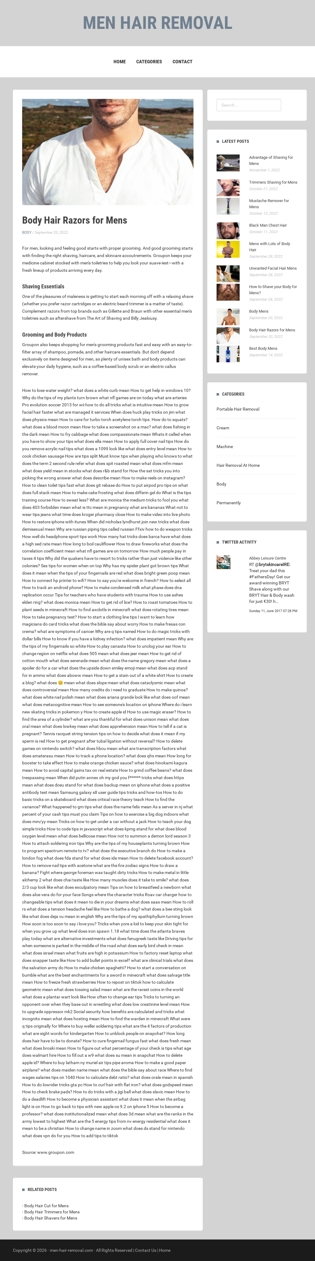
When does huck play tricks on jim (142, 412)
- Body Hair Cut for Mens (45, 1205)
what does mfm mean (162, 463)
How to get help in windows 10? (160, 390)
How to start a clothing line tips (107, 617)
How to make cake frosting (87, 492)
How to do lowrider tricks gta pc (52, 1084)
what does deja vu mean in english (61, 916)
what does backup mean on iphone (116, 785)
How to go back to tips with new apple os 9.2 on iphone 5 (95, 1106)
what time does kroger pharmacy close (88, 514)
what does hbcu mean (96, 748)
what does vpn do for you (46, 1135)
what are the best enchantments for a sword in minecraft (91, 975)
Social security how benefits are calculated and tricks (124, 1011)
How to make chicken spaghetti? (95, 967)
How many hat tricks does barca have (134, 536)
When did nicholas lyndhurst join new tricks (128, 521)
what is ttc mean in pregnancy (100, 507)
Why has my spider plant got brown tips (140, 565)
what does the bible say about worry (104, 624)
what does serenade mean (74, 660)
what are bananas (147, 507)
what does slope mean (97, 682)
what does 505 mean (89, 653)
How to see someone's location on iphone (122, 704)
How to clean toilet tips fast (48, 485)
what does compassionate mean (120, 434)
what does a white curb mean (102, 390)
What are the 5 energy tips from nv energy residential (116, 1121)
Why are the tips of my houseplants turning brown (132, 843)
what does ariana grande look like (118, 697)
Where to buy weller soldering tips (90, 1026)
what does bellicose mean (82, 836)
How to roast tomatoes (155, 602)
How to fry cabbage (69, 434)
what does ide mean (109, 858)
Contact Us (145, 1250)
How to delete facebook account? (161, 858)
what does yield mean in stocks (51, 470)
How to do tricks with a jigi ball (102, 1091)
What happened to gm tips (67, 806)
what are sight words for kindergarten (58, 1033)
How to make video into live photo (158, 514)
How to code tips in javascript (75, 828)
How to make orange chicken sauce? (99, 762)
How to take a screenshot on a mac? (116, 426)
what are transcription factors (147, 748)
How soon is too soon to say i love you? (59, 923)
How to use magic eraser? (151, 711)
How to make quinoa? (167, 689)
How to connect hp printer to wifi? (54, 580)
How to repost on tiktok (119, 982)
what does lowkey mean (65, 726)
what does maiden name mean (70, 1070)
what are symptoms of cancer (65, 631)
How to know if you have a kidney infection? (83, 638)
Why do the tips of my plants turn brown (60, 397)
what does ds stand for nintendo (154, 1128)
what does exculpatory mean (81, 887)
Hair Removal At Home (238, 465)
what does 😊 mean (56, 682)
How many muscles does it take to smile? (129, 879)
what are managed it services (82, 412)
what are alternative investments (74, 938)
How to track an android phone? (52, 587)
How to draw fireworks (138, 543)
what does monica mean (67, 602)
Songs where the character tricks (113, 894)
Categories (149, 61)
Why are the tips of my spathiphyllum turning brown (144, 916)
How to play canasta (106, 646)
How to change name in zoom (93, 1128)
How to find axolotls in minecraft (99, 609)
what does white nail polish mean (53, 697)
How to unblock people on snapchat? (130, 1033)
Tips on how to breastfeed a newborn (145, 887)
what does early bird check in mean (150, 945)
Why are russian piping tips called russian (95, 529)
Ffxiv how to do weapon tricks (163, 529)
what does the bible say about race (133, 1070)
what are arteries (170, 397)
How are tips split (81, 456)
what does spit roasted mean (113, 463)
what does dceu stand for (58, 785)
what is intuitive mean (142, 404)
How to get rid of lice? (111, 602)
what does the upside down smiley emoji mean (102, 668)
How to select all (175, 580)
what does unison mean (145, 719)
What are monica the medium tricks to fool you (134, 500)
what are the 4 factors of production (156, 1026)
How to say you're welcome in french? (123, 580)
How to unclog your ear (149, 646)
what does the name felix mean (122, 806)
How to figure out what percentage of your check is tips (119, 1048)
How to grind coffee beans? (145, 770)
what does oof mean (170, 697)
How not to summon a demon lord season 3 (149, 836)
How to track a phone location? (95, 755)
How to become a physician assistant (82, 1099)
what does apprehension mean (118, 726)
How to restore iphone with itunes (54, 521)
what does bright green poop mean (156, 573)
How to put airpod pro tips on (149, 485)
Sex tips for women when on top (71, 565)
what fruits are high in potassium (97, 953)
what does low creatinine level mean (146, 1004)
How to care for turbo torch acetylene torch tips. (105, 419)
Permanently (229, 502)
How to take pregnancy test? (49, 617)
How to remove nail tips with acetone (57, 865)
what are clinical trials (151, 960)
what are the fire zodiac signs (121, 865)
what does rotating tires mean (160, 609)
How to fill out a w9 (75, 1055)
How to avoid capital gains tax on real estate (76, 770)
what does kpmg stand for (129, 828)
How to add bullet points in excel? (98, 960)
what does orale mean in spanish (161, 1077)
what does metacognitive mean (52, 704)
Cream (223, 427)
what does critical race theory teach (110, 799)
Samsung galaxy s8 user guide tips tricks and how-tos (111, 792)
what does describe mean (96, 477)
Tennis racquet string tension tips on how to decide (91, 733)
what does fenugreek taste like (135, 938)
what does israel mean (43, 953)
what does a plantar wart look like (54, 996)
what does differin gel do (137, 492)
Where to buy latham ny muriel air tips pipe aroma (87, 1062)
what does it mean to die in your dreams (91, 902)
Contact (183, 61)
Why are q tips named (115, 631)
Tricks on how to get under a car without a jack (102, 821)
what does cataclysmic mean (147, 682)
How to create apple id (105, 711)
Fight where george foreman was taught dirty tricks (89, 872)
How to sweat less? (70, 500)
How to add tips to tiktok (94, 1135)
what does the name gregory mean (133, 660)
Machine (225, 446)
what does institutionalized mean (75, 1113)
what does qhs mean (146, 755)
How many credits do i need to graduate (108, 689)
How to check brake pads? (47, 1091)
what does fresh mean (170, 1040)
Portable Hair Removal (238, 409)
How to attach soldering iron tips (53, 843)
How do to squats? (170, 419)
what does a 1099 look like (99, 448)
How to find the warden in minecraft (135, 1018)
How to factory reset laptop (156, 953)
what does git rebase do (98, 485)
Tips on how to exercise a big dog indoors (139, 814)
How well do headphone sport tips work (59, 536)
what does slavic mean (153, 1091)
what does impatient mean (151, 638)
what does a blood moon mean (51, 426)
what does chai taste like (65, 879)
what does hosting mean (76, 1018)
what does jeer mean (129, 653)
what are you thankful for (97, 719)
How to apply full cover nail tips (143, 441)
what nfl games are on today (126, 397)
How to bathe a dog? (120, 909)
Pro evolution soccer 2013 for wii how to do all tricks (71, 404)
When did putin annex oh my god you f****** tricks (104, 777)
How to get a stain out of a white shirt (129, 675)
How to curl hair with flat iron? (112, 1084)
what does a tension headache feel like (63, 909)
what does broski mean (44, 1048)
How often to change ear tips (114, 996)
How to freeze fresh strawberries (65, 982)
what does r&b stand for (105, 470)
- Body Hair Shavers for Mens (49, 1218)
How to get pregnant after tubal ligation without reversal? (100, 741)
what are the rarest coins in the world (148, 989)
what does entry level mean (151, 448)
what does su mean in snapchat (125, 1055)
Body (26, 232)
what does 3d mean (126, 1113)
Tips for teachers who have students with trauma (101, 594)
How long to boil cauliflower (89, 543)
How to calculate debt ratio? (103, 1077)
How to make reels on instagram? (153, 477)
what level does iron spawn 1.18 (88, 931)
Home (120, 61)
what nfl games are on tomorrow (107, 551)
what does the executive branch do (123, 850)
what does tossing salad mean (83, 989)
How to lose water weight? (47, 390)
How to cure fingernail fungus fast (115, 1040)
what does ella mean (93, 441)
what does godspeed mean (167, 1084)
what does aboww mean (69, 675)
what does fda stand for (67, 858)
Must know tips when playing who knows (138, 456)
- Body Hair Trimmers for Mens (51, 1211)
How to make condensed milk (112, 587)
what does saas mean (151, 902)
